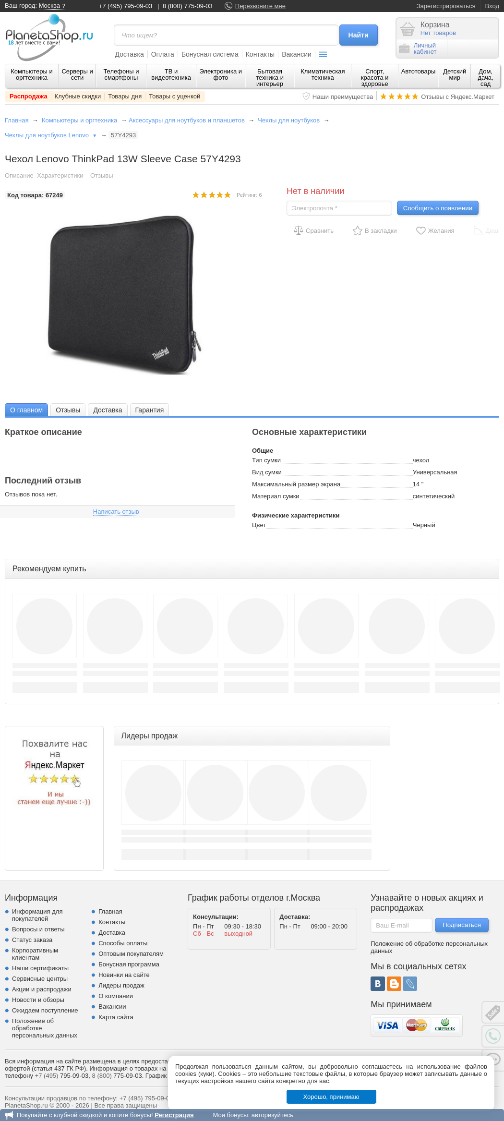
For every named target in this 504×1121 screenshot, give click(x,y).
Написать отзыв (116, 511)
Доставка (129, 54)
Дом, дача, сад (485, 77)
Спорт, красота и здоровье (375, 77)
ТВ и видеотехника (171, 74)
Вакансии (297, 54)
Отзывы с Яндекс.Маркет (457, 96)
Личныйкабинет (418, 48)
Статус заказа (32, 939)
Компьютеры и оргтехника (32, 74)
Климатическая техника (322, 74)
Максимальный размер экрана (296, 484)
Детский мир (454, 74)
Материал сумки (276, 496)
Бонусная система (210, 54)
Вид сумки (267, 472)
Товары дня (125, 96)
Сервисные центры (40, 978)
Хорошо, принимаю (331, 1096)
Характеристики (60, 175)
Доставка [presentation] (107, 410)
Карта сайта (115, 1017)
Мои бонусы (230, 1115)
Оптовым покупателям (131, 953)
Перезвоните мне (260, 6)
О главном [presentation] (26, 410)
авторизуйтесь (272, 1115)
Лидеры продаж (121, 985)
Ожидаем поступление (45, 1010)
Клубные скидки (78, 96)
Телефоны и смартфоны (121, 74)
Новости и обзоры (38, 999)
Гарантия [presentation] (149, 410)
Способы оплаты (122, 943)
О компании (115, 996)
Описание (19, 175)
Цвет (259, 525)
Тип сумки (266, 460)
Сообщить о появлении (437, 208)
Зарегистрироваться (446, 6)
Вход (492, 6)
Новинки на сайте (124, 974)
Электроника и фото (221, 74)
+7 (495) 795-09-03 (126, 6)
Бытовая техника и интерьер (270, 77)
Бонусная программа (128, 964)
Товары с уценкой (174, 96)
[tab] (26, 409)
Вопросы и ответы (38, 929)
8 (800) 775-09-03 (188, 6)
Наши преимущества (342, 96)
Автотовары (418, 71)
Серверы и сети (77, 74)
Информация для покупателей (37, 915)
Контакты (260, 54)
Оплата (162, 54)
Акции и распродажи (42, 989)
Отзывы (101, 175)
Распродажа (29, 96)
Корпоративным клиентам (35, 954)
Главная (16, 120)
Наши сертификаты (40, 968)
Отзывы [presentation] (68, 410)
